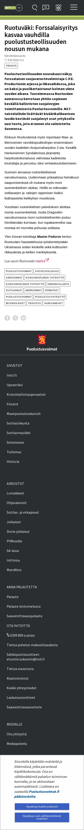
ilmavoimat (14, 277)
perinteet (52, 290)
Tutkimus (14, 452)
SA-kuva (13, 550)
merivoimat (33, 290)
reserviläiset (15, 303)
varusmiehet (53, 303)
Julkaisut (14, 522)
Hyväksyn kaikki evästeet (42, 806)
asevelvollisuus (47, 271)
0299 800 (15, 635)
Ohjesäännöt (17, 502)
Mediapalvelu (17, 743)
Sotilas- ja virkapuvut (23, 512)
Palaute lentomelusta (24, 606)
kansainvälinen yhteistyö (45, 277)
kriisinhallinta (58, 284)
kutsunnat (14, 290)
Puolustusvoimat (19, 271)
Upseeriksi (15, 385)
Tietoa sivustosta (20, 668)
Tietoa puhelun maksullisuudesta (32, 645)
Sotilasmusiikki (18, 432)
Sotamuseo (15, 442)
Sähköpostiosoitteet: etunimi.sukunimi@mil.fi (26, 656)
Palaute (13, 596)
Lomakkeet (15, 493)
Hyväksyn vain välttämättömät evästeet (42, 817)
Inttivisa (13, 560)
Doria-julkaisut (18, 531)
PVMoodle (14, 541)
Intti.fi (12, 375)
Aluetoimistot (18, 678)
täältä (42, 261)
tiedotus (34, 303)
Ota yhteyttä (17, 734)
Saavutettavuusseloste (24, 707)
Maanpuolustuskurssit (24, 413)
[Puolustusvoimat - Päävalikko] (19, 7)
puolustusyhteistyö (50, 296)
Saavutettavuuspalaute (24, 616)
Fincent (12, 404)
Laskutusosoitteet (21, 697)
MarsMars (14, 570)
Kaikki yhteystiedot (22, 688)
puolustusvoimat (19, 296)
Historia (13, 461)
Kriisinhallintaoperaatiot (26, 394)
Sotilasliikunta (18, 423)
